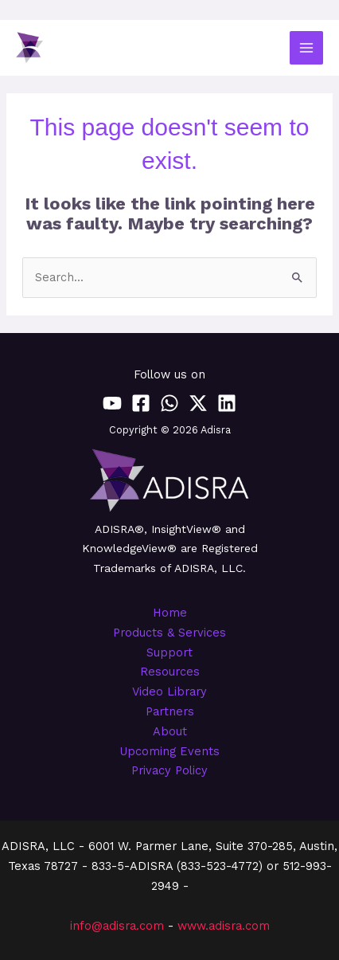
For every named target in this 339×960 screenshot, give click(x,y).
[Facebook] (140, 403)
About (170, 731)
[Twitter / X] (198, 403)
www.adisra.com (223, 926)
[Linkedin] (226, 403)
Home (170, 612)
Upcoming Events (169, 751)
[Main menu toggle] (306, 48)
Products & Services (169, 632)
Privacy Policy (169, 770)
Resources (170, 671)
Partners (170, 711)
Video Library (169, 691)
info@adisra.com (117, 926)
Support (169, 652)
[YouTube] (112, 403)
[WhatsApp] (169, 403)
